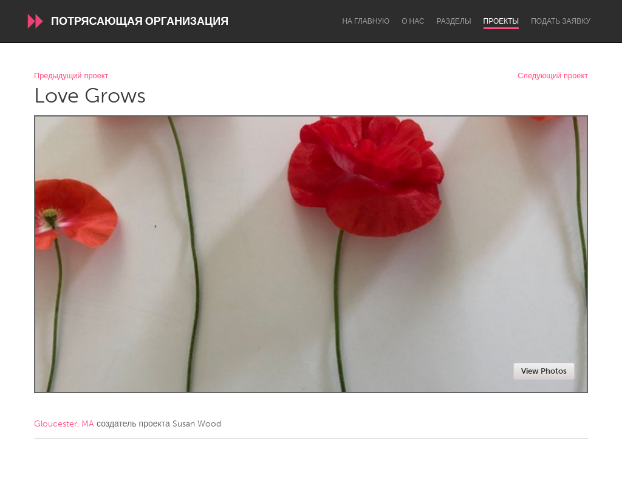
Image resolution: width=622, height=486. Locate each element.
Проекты (501, 21)
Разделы (454, 21)
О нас (413, 21)
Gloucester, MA (64, 424)
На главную (365, 21)
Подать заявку (560, 21)
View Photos (544, 371)
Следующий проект (553, 76)
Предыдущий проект (71, 76)
